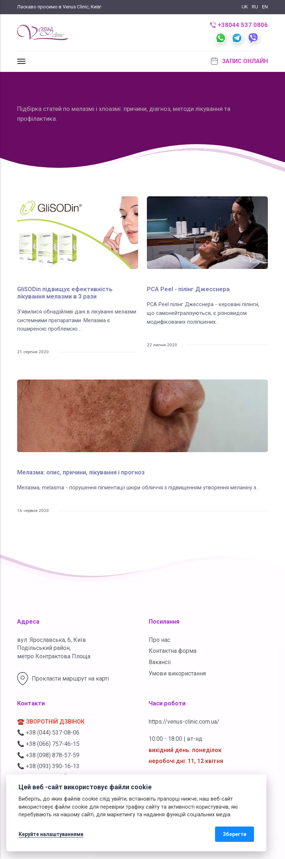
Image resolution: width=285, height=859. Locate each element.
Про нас (159, 639)
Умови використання (177, 673)
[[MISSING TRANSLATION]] (21, 61)
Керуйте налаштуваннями (51, 834)
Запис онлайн (239, 61)
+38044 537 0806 (239, 25)
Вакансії (160, 662)
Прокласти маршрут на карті (63, 679)
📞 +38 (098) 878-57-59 (48, 755)
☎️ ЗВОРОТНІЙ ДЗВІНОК (51, 721)
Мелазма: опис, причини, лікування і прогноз (81, 472)
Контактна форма (172, 650)
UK (245, 6)
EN (265, 6)
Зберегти (234, 834)
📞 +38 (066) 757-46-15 (48, 743)
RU (255, 6)
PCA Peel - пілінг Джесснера (188, 289)
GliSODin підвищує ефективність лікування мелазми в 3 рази (65, 293)
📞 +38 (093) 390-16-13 (48, 766)
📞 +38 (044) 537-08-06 (48, 732)
